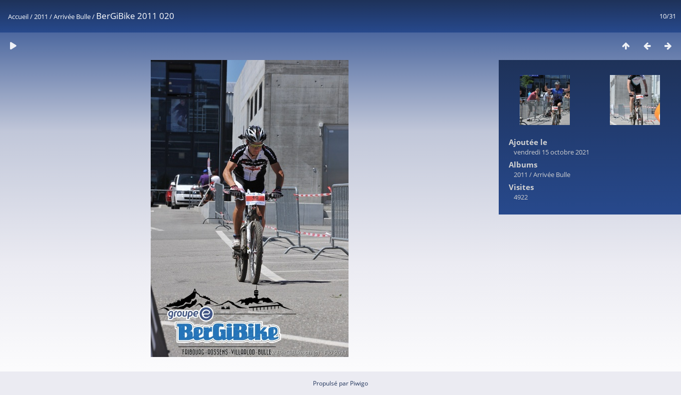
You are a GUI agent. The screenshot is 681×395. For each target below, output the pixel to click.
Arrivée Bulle (72, 16)
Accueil (18, 16)
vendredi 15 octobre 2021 (551, 152)
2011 (41, 16)
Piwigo (359, 383)
